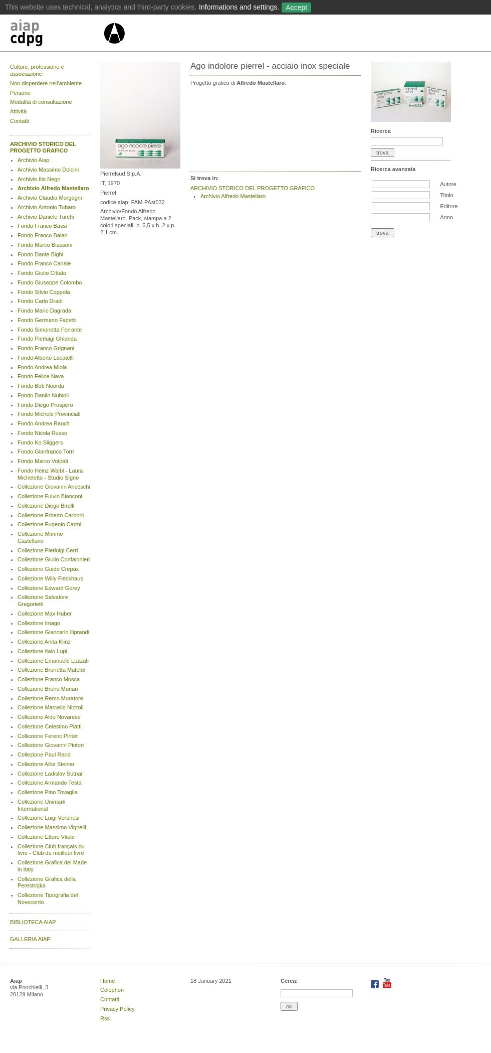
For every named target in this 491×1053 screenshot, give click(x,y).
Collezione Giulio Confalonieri (54, 559)
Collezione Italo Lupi (42, 651)
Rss (105, 1018)
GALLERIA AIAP (30, 939)
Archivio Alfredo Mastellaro (53, 188)
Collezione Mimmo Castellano (40, 537)
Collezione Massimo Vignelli (52, 827)
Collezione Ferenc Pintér (48, 736)
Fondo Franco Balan (43, 235)
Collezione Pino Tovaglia (48, 792)
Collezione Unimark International (41, 805)
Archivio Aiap (34, 160)
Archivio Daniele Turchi (46, 217)
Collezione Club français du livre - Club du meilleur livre (51, 849)
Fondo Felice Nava (41, 376)
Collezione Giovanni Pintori (51, 745)
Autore (448, 184)
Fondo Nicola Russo (42, 433)
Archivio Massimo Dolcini (48, 170)
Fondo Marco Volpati (43, 461)
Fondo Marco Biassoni (45, 245)
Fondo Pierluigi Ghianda (47, 339)
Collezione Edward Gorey (49, 588)
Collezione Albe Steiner (46, 764)
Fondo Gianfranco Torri (46, 451)
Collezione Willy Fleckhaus (50, 578)
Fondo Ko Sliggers (40, 442)
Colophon (112, 990)
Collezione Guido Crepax (48, 569)
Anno (446, 217)
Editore (448, 206)
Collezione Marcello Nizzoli (50, 707)
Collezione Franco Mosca (49, 679)
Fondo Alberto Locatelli (46, 358)
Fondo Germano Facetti (47, 320)
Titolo (446, 195)
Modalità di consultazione (41, 102)
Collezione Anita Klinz (44, 642)
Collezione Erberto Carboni (51, 515)
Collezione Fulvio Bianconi (50, 496)
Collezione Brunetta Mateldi (51, 670)
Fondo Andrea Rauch (44, 423)
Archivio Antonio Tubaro (47, 207)
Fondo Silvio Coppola (44, 292)
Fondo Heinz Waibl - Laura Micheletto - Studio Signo (50, 474)
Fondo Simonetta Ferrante (50, 330)
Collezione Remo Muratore (50, 698)
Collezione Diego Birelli (46, 506)
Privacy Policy (117, 1009)
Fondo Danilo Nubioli (43, 395)
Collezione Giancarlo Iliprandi (53, 632)
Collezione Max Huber (45, 614)
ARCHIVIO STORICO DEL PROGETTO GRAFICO (43, 147)
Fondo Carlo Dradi (40, 301)
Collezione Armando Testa (50, 783)
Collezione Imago (39, 623)
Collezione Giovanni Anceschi (54, 487)
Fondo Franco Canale (44, 263)
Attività (18, 111)
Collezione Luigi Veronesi (49, 818)
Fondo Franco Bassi (42, 226)
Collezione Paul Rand (44, 754)
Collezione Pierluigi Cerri (48, 550)
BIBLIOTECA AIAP (33, 922)
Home (107, 981)
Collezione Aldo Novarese (49, 717)
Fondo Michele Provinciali (49, 414)
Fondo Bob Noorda (41, 386)
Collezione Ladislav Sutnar (50, 774)
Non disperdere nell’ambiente (46, 83)
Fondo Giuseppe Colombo (50, 282)
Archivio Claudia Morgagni (50, 198)
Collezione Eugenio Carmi (49, 524)
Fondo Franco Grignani (46, 348)
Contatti (19, 121)
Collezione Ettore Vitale (46, 837)
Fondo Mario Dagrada (44, 311)
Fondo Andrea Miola (42, 367)
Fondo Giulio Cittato (42, 273)
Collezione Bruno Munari (48, 689)
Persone (20, 93)
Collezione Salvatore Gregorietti (43, 600)
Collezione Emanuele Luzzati (53, 661)
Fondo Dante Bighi (40, 254)
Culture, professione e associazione (37, 70)
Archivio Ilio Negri (39, 179)
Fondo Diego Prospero (45, 405)
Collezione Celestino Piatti (50, 726)
